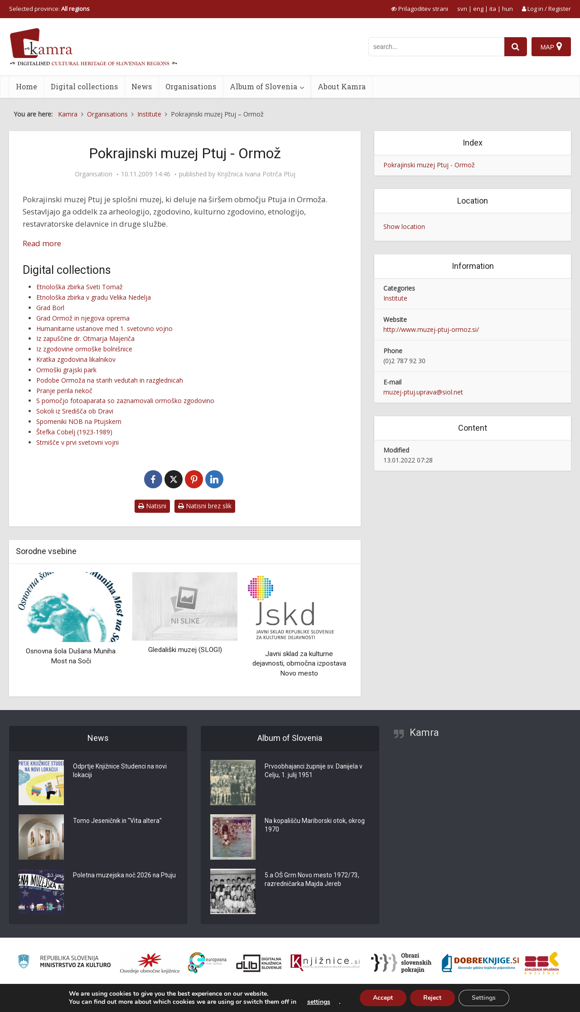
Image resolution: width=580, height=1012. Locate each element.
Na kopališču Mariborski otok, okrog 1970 (315, 825)
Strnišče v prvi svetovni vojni (77, 442)
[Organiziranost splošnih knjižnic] (150, 963)
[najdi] (515, 46)
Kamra (424, 732)
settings (317, 1002)
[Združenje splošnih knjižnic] (542, 963)
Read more (42, 243)
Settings (484, 997)
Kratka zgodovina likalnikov (76, 359)
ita (492, 9)
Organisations (190, 86)
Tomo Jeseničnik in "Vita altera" (118, 821)
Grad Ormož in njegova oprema (83, 318)
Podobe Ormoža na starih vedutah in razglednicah (109, 380)
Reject (432, 997)
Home (26, 86)
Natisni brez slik (205, 505)
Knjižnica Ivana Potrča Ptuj (256, 174)
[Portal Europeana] (207, 962)
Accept (382, 997)
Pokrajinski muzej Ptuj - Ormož (429, 165)
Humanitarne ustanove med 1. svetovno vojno (104, 328)
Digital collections (84, 86)
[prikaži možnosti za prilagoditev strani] (419, 9)
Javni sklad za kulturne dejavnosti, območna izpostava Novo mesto (299, 663)
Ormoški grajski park (66, 369)
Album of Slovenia (263, 86)
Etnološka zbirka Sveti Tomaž (79, 286)
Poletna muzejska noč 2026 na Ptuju (125, 875)
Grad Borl (50, 307)
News (141, 86)
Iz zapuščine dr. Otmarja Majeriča (85, 338)
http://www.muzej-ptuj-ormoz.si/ (431, 329)
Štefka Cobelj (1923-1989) (74, 432)
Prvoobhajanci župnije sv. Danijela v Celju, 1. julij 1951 (314, 771)
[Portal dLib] (259, 963)
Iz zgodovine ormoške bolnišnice (84, 349)
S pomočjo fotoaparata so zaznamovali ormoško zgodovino (125, 400)
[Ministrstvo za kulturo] (64, 963)
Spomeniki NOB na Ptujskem (78, 421)
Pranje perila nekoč (64, 390)
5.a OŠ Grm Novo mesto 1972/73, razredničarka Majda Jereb (312, 880)
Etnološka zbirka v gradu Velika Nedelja (93, 297)
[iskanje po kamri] (436, 46)
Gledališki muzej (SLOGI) (185, 650)
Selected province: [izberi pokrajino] (49, 9)
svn (462, 9)
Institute (395, 298)
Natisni (152, 505)
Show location (404, 226)
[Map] (551, 46)
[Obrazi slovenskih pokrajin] (401, 963)
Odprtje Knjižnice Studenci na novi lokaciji (121, 771)
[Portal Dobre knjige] (480, 963)
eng (478, 9)
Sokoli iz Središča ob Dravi (74, 411)
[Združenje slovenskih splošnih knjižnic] (325, 963)
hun (507, 9)
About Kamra (342, 86)
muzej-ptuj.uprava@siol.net (423, 392)
